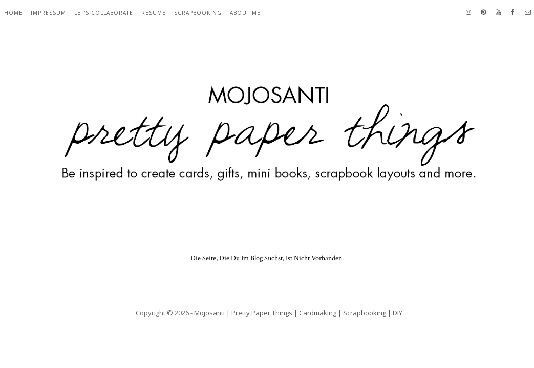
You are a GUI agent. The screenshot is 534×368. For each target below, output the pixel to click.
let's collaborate (103, 12)
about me (245, 12)
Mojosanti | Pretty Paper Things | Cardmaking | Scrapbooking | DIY (298, 312)
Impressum (48, 12)
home (13, 12)
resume (153, 12)
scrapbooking (198, 12)
